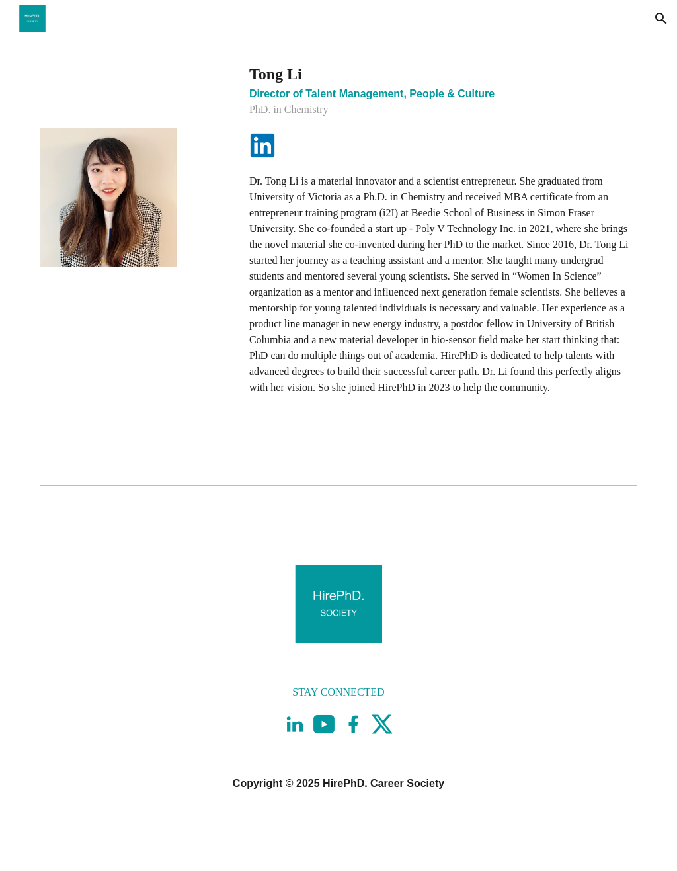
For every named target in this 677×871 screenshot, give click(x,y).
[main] (440, 90)
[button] (661, 18)
